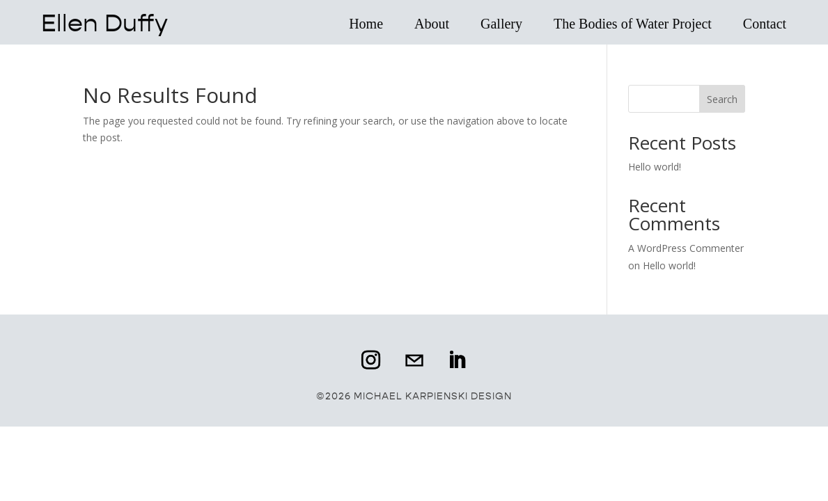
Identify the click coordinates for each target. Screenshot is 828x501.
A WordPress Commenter (686, 248)
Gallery (501, 24)
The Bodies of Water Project (633, 24)
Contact (764, 24)
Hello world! (654, 166)
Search (722, 99)
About (431, 24)
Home (367, 24)
